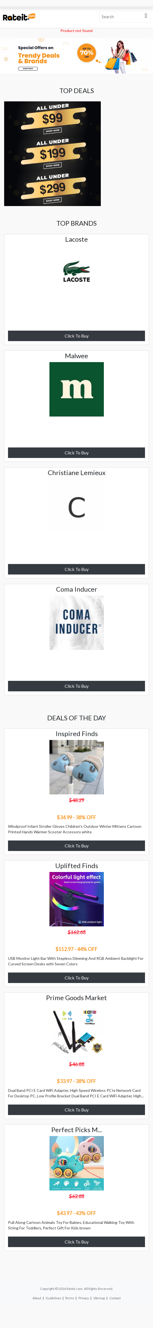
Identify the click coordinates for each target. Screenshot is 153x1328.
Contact (115, 1298)
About (37, 1298)
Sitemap (99, 1298)
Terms (69, 1298)
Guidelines (53, 1298)
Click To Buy (77, 335)
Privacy (83, 1298)
